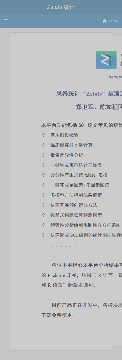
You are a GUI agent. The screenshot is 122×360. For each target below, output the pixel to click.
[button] (6, 21)
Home (110, 20)
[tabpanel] (61, 194)
